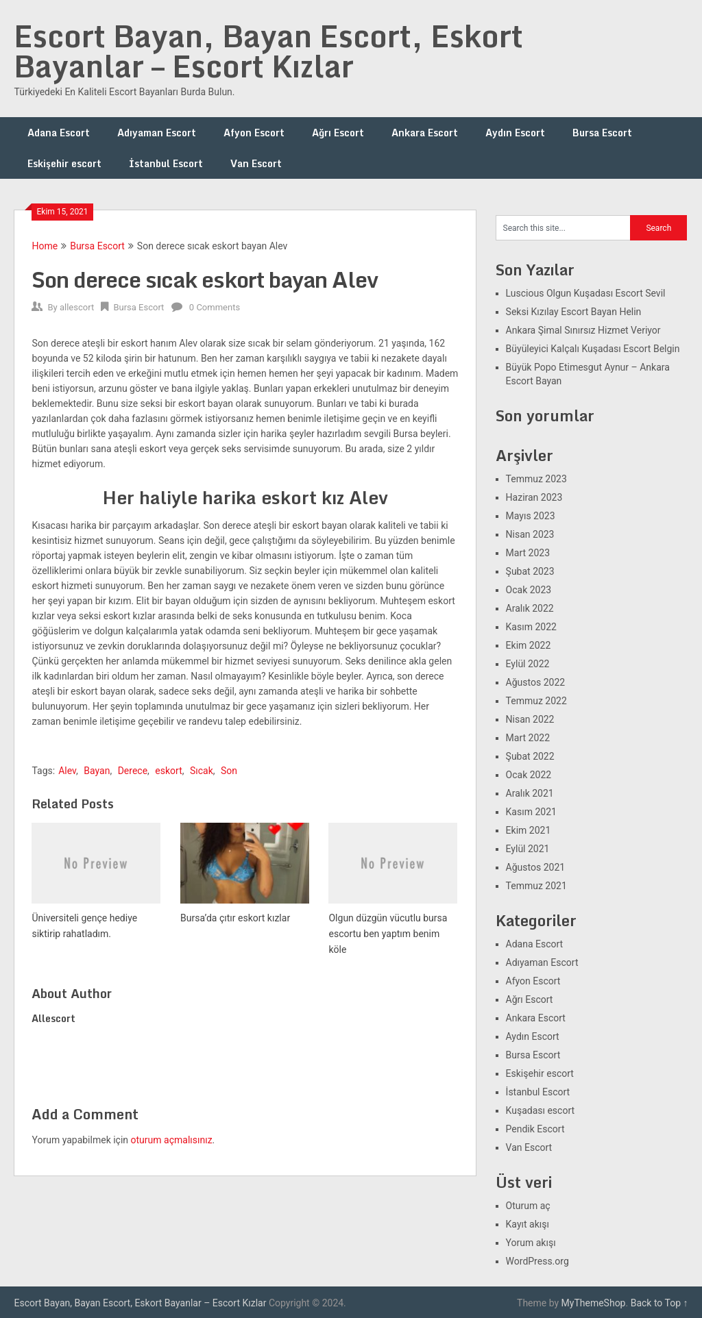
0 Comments (214, 307)
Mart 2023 (528, 552)
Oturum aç (528, 1205)
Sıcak (201, 770)
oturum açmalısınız (172, 1139)
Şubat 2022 (530, 756)
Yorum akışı (531, 1242)
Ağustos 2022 (536, 682)
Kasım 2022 (531, 626)
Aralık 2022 (530, 608)
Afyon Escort (254, 132)
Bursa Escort (602, 132)
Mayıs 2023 (530, 515)
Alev (67, 770)
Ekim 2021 (528, 830)
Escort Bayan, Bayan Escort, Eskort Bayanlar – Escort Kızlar (268, 50)
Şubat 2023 (530, 571)
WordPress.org (537, 1261)
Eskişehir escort (64, 163)
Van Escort (256, 163)
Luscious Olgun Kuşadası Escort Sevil (586, 293)
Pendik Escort (535, 1128)
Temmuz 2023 (536, 478)
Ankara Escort (424, 132)
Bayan (97, 770)
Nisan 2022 (530, 719)
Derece (132, 770)
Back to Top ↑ (659, 1302)
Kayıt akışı (527, 1224)
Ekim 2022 (528, 645)
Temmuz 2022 (536, 700)
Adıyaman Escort (156, 132)
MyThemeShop (593, 1302)
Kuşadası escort (540, 1110)
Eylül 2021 (528, 848)
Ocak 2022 (529, 774)
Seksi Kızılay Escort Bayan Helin (574, 311)
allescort (77, 307)
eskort (168, 770)
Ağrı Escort (338, 132)
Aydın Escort (515, 132)
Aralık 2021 (530, 793)
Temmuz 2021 (536, 885)
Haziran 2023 (534, 497)
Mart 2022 (528, 737)
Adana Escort (58, 132)
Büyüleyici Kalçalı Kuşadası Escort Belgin (593, 348)
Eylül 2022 (528, 663)
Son (229, 770)
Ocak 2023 (529, 589)
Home (45, 245)
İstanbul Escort (166, 163)
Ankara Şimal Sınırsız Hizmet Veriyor (583, 330)
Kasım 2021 (531, 811)
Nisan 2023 (530, 534)
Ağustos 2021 (536, 867)
